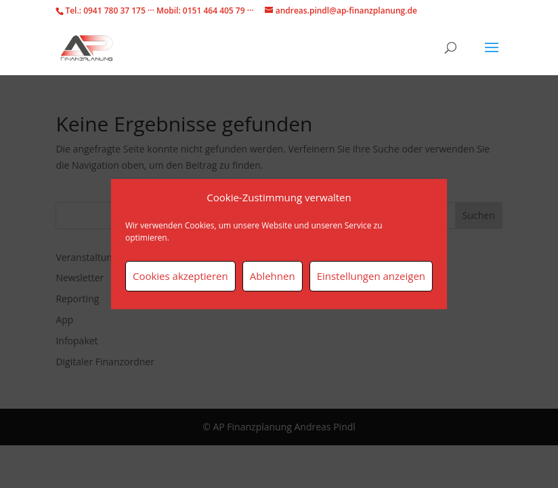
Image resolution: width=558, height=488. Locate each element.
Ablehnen (272, 276)
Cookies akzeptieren (180, 276)
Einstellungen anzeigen (371, 276)
